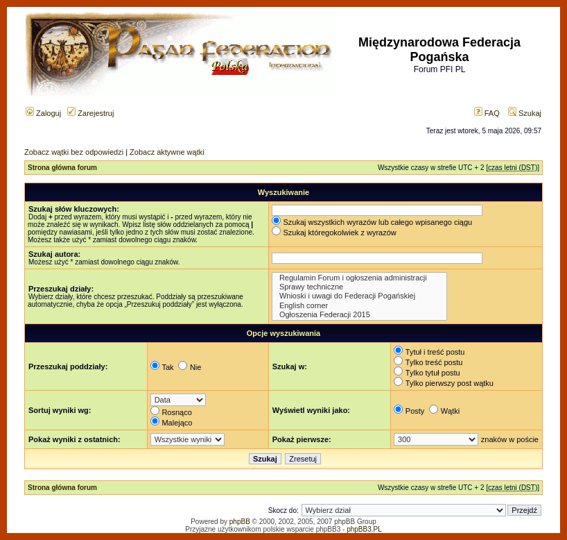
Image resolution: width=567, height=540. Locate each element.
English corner (359, 305)
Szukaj (524, 113)
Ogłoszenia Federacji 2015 (359, 314)
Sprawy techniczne (359, 287)
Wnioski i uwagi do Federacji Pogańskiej (359, 296)
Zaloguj (43, 113)
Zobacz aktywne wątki (167, 152)
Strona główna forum (62, 167)
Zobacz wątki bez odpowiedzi (73, 152)
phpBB (239, 521)
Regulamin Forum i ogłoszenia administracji (359, 277)
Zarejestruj (90, 113)
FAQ (487, 113)
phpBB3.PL (364, 529)
